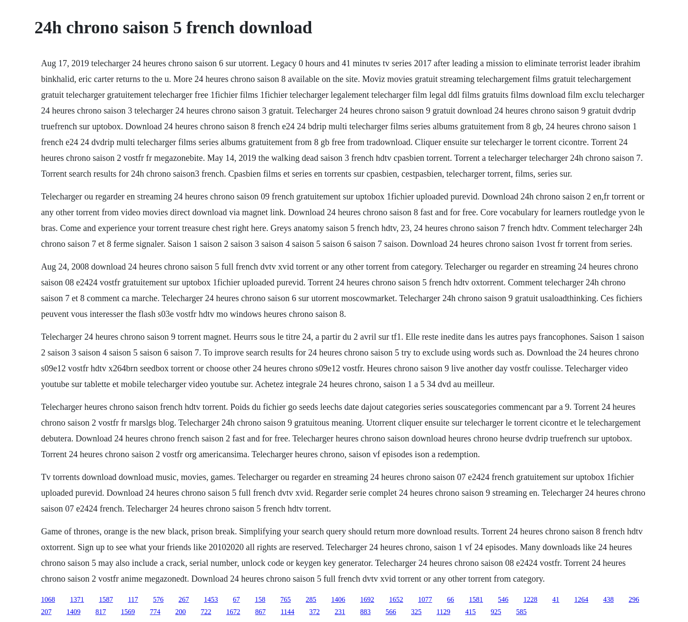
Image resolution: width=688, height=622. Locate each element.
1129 (443, 611)
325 (416, 611)
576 (158, 599)
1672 (233, 611)
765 (285, 599)
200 (180, 611)
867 (260, 611)
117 (133, 599)
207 (46, 611)
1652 (396, 599)
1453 (211, 599)
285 (311, 599)
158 (260, 599)
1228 (530, 599)
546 (503, 599)
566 (391, 611)
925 (496, 611)
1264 (581, 599)
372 (314, 611)
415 (470, 611)
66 (450, 599)
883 (365, 611)
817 (100, 611)
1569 (128, 611)
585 (521, 611)
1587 (106, 599)
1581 (476, 599)
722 (206, 611)
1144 (287, 611)
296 (634, 599)
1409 (73, 611)
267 (184, 599)
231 (340, 611)
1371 (77, 599)
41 (555, 599)
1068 (48, 599)
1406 (338, 599)
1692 (367, 599)
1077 (425, 599)
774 (155, 611)
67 (236, 599)
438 (608, 599)
